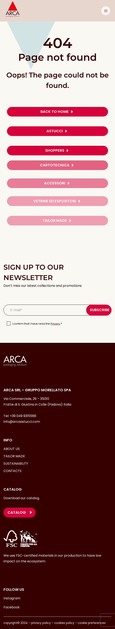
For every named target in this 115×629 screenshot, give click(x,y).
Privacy (55, 323)
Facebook (11, 607)
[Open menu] (105, 10)
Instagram (11, 598)
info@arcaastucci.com (21, 421)
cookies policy (64, 623)
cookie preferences (92, 623)
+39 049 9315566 (23, 416)
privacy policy (40, 623)
